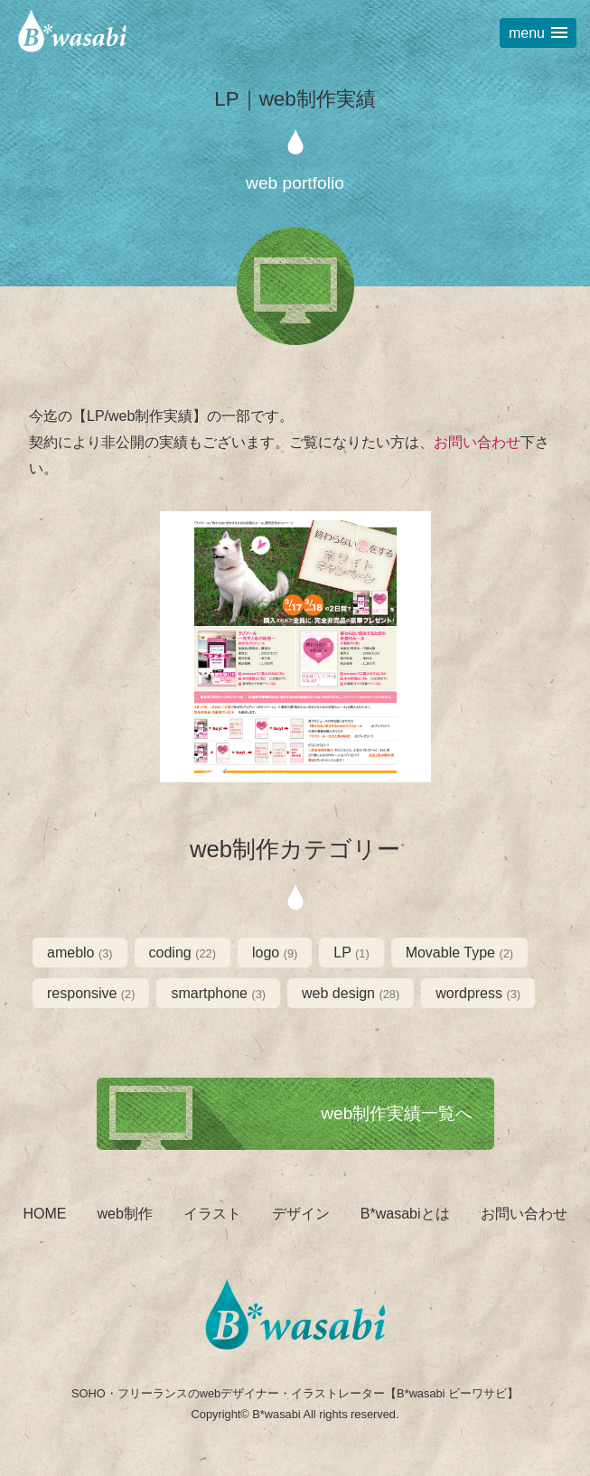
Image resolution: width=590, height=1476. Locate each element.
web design (350, 993)
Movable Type (459, 952)
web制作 (124, 1213)
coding (182, 952)
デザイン (301, 1213)
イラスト (212, 1213)
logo (274, 952)
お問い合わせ (477, 442)
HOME (44, 1213)
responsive (91, 993)
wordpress (477, 993)
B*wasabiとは (405, 1213)
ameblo (80, 952)
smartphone (218, 993)
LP (351, 952)
